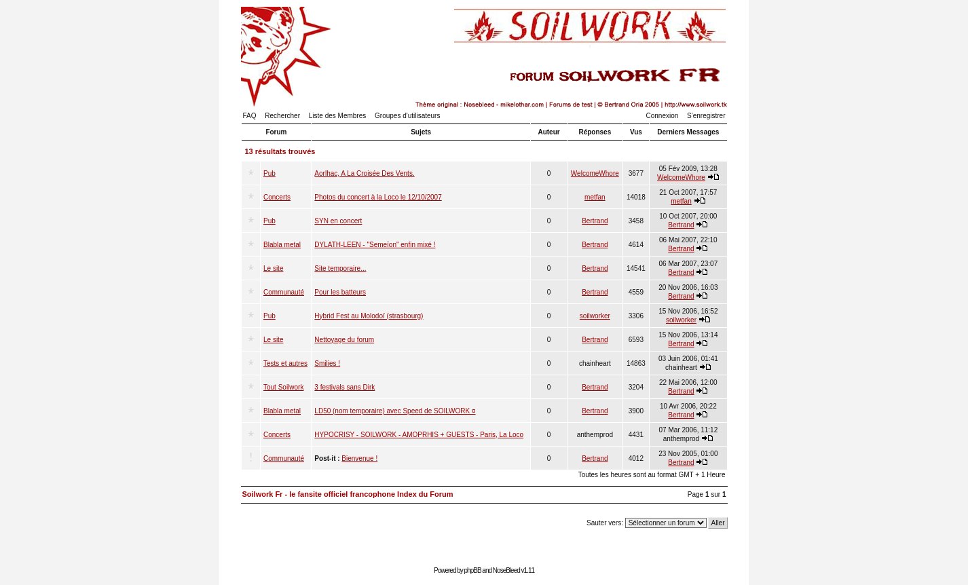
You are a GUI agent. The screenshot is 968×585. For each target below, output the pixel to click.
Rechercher (282, 115)
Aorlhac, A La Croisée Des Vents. (364, 173)
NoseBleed (506, 570)
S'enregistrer (706, 115)
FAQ (250, 115)
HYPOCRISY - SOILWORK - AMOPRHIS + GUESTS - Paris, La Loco (418, 434)
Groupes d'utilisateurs (407, 115)
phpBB (472, 570)
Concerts (277, 197)
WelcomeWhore (595, 173)
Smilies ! (327, 363)
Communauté (283, 292)
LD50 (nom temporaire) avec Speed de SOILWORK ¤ (394, 411)
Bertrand (595, 221)
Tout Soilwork (283, 387)
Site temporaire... (340, 268)
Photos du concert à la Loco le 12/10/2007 (377, 197)
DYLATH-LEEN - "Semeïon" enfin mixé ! (374, 244)
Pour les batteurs (340, 292)
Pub (269, 173)
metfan (595, 197)
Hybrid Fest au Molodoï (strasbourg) (368, 316)
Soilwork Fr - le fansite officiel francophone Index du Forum (347, 494)
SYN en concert (338, 221)
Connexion (662, 115)
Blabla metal (282, 244)
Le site (273, 268)
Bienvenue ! (359, 458)
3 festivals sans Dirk (344, 387)
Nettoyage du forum (344, 339)
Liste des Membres (337, 115)
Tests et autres (285, 363)
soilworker (595, 316)
